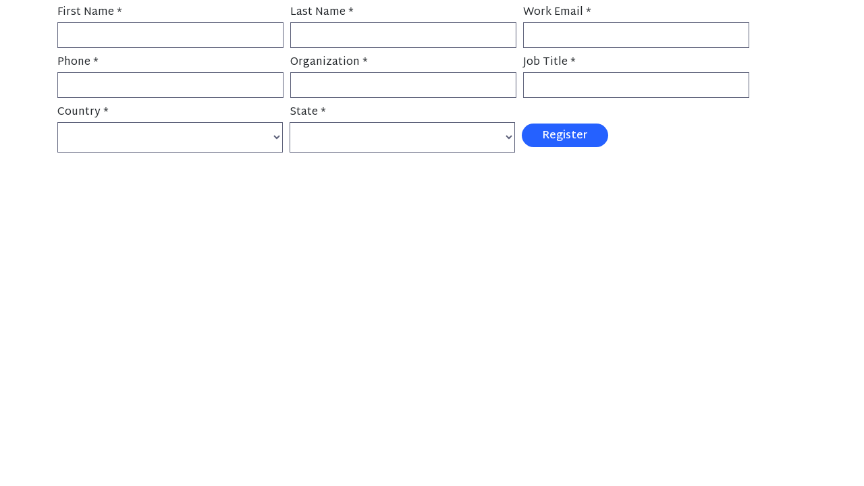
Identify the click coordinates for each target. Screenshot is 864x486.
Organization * (329, 62)
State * (308, 112)
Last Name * (322, 12)
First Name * (89, 12)
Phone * (78, 62)
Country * (83, 112)
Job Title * (549, 62)
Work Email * (557, 12)
